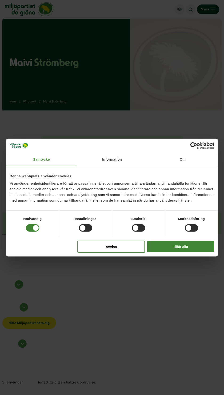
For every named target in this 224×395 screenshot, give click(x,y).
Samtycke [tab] (41, 159)
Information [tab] (112, 159)
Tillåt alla (180, 247)
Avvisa (111, 247)
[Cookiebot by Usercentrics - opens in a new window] (193, 145)
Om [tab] (182, 159)
